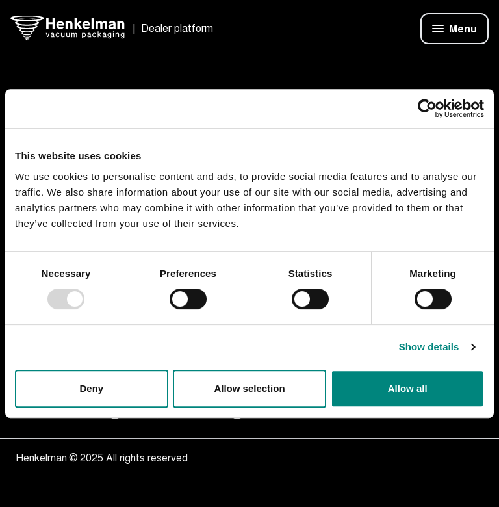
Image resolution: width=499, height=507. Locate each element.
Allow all (408, 388)
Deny (91, 388)
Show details (429, 346)
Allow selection (249, 388)
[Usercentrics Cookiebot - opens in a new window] (427, 108)
